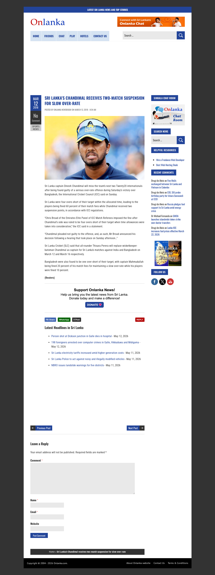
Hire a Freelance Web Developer (170, 160)
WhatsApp (64, 320)
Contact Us (159, 563)
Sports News (35, 127)
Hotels (84, 36)
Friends (49, 36)
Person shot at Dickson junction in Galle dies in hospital (81, 336)
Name (34, 500)
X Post (77, 320)
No (35, 115)
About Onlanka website (138, 563)
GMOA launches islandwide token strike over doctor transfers (166, 219)
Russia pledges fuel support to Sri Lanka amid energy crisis (168, 207)
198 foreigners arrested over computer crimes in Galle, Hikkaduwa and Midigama (95, 342)
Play (72, 36)
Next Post (133, 428)
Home (36, 36)
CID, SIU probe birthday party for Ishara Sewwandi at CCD (167, 195)
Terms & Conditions (178, 563)
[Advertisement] (107, 68)
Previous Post (44, 428)
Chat (61, 36)
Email (34, 512)
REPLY (140, 320)
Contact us (100, 36)
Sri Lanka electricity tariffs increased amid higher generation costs (87, 352)
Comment (36, 120)
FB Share (50, 320)
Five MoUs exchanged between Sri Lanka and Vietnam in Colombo (166, 184)
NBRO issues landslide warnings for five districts (77, 365)
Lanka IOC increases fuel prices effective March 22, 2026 (167, 231)
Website (34, 524)
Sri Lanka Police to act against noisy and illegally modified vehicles (87, 359)
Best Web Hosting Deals (167, 165)
